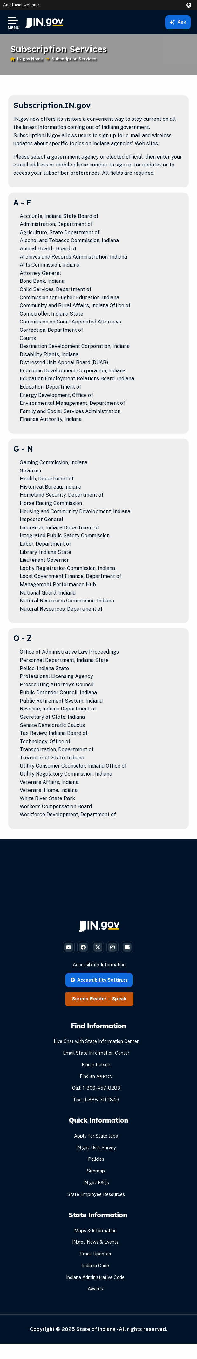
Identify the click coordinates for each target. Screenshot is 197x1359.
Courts (28, 338)
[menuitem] (44, 22)
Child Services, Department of (56, 289)
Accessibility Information (99, 964)
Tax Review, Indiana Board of (54, 733)
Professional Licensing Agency (56, 676)
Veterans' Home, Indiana (49, 790)
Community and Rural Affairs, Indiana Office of (75, 305)
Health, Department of (47, 479)
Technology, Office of (45, 741)
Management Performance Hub (58, 584)
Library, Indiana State (45, 552)
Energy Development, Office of (56, 395)
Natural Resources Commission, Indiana (67, 601)
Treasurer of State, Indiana (52, 758)
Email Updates (95, 1253)
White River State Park (47, 798)
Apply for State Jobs (96, 1135)
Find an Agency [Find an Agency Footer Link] (96, 1076)
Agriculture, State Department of (60, 232)
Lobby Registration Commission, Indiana (67, 568)
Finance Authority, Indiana (51, 419)
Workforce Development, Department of (68, 815)
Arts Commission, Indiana (49, 265)
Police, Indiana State (44, 668)
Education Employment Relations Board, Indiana (77, 379)
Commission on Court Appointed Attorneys (70, 322)
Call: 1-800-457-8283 (96, 1088)
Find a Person (96, 1064)
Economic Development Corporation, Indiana (73, 371)
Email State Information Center (96, 1053)
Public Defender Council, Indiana (58, 693)
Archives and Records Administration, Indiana (73, 257)
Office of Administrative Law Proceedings (69, 652)
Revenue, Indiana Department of (58, 709)
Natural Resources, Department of (61, 609)
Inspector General (41, 519)
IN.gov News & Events (95, 1242)
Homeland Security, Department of (62, 495)
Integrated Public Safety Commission (65, 536)
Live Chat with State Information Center (96, 1041)
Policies (96, 1159)
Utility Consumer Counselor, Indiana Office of (73, 766)
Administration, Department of (56, 224)
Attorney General (40, 273)
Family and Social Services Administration (70, 411)
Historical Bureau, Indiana (50, 487)
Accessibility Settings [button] (99, 979)
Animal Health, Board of (48, 249)
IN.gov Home (30, 59)
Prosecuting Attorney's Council (57, 685)
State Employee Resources (96, 1194)
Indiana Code (95, 1265)
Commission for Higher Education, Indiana (69, 298)
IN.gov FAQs (96, 1182)
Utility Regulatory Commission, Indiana (66, 774)
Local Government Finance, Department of (70, 576)
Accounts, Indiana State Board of (59, 216)
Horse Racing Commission (51, 503)
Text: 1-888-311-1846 (96, 1099)
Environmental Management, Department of (72, 403)
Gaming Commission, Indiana (53, 462)
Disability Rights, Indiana (49, 354)
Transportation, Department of (57, 749)
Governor (31, 471)
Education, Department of (50, 387)
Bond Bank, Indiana (42, 281)
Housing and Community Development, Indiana (75, 511)
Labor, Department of (45, 544)
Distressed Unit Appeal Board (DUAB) (64, 362)
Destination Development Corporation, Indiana (75, 346)
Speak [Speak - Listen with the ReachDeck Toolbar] (119, 999)
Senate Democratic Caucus (52, 725)
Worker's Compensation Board (56, 807)
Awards (95, 1288)
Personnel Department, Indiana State (64, 660)
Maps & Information (95, 1230)
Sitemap (96, 1170)
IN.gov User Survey (96, 1147)
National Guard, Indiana (48, 593)
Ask (178, 22)
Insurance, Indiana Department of (59, 528)
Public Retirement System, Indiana (61, 701)
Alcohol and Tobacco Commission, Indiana (69, 240)
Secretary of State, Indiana (52, 717)
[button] (190, 5)
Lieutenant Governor (44, 560)
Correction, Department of (51, 330)
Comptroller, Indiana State (51, 314)
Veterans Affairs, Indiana (49, 782)
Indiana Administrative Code (95, 1277)
